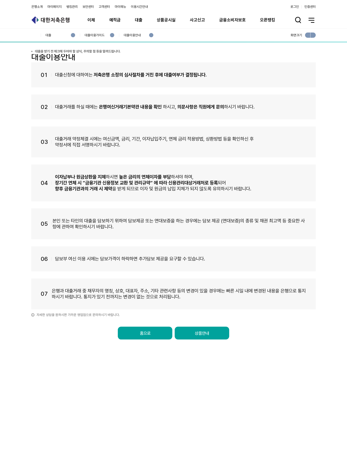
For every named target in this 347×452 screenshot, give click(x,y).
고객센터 (104, 6)
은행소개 (37, 6)
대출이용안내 (132, 35)
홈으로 (145, 355)
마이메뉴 (120, 6)
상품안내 (202, 355)
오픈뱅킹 (267, 19)
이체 (91, 19)
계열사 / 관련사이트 (272, 426)
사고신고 (197, 19)
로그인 (294, 6)
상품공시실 (166, 19)
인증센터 (310, 6)
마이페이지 (54, 6)
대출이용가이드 (94, 35)
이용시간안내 (139, 6)
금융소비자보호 (232, 19)
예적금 (115, 19)
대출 (138, 19)
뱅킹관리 (72, 6)
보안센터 (88, 6)
